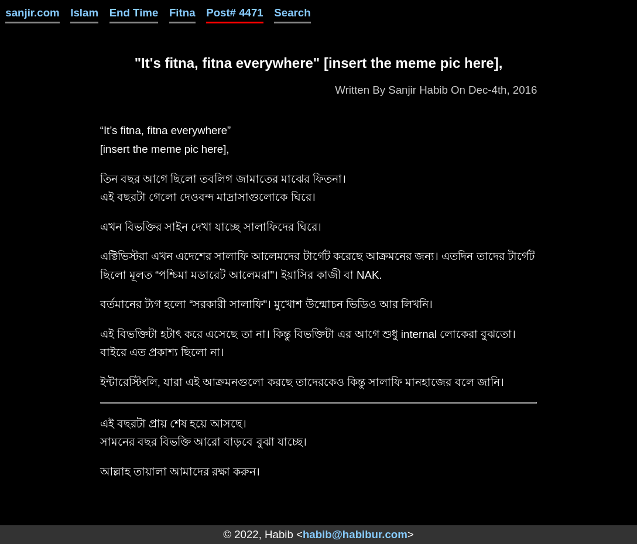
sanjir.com (32, 12)
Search (292, 12)
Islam (84, 12)
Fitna (182, 12)
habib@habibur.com (355, 534)
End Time (134, 12)
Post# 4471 (234, 12)
